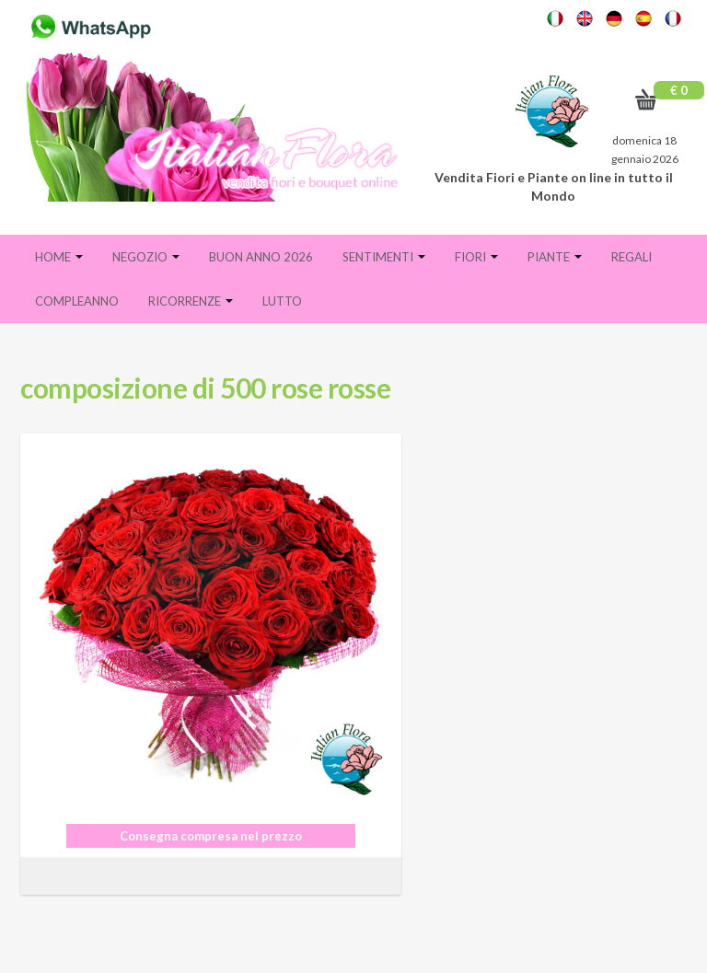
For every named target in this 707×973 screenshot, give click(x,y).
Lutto (282, 301)
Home (59, 256)
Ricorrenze (190, 301)
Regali (631, 256)
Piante (554, 256)
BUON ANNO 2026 (261, 256)
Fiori (476, 256)
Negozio (146, 256)
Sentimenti (383, 256)
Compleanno (77, 301)
